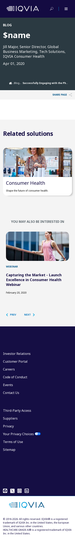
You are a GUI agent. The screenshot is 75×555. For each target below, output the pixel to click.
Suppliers (10, 435)
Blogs (17, 83)
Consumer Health (25, 191)
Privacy (8, 443)
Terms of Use (13, 458)
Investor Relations (17, 370)
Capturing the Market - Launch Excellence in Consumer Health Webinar (34, 296)
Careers (9, 386)
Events (8, 401)
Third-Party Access (17, 427)
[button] (13, 331)
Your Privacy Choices (18, 450)
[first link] (37, 259)
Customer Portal (15, 378)
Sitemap (9, 466)
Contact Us (11, 409)
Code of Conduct (15, 394)
